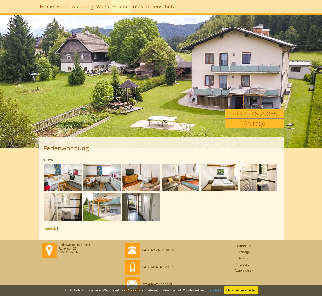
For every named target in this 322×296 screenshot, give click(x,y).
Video (102, 6)
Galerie (120, 6)
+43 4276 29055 (254, 113)
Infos (137, 6)
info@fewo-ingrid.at (148, 284)
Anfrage (254, 123)
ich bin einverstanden (241, 290)
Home (47, 6)
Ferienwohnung (75, 6)
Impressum (244, 264)
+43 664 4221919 (151, 267)
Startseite (244, 246)
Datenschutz (160, 6)
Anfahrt (244, 258)
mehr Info (214, 290)
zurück (50, 228)
